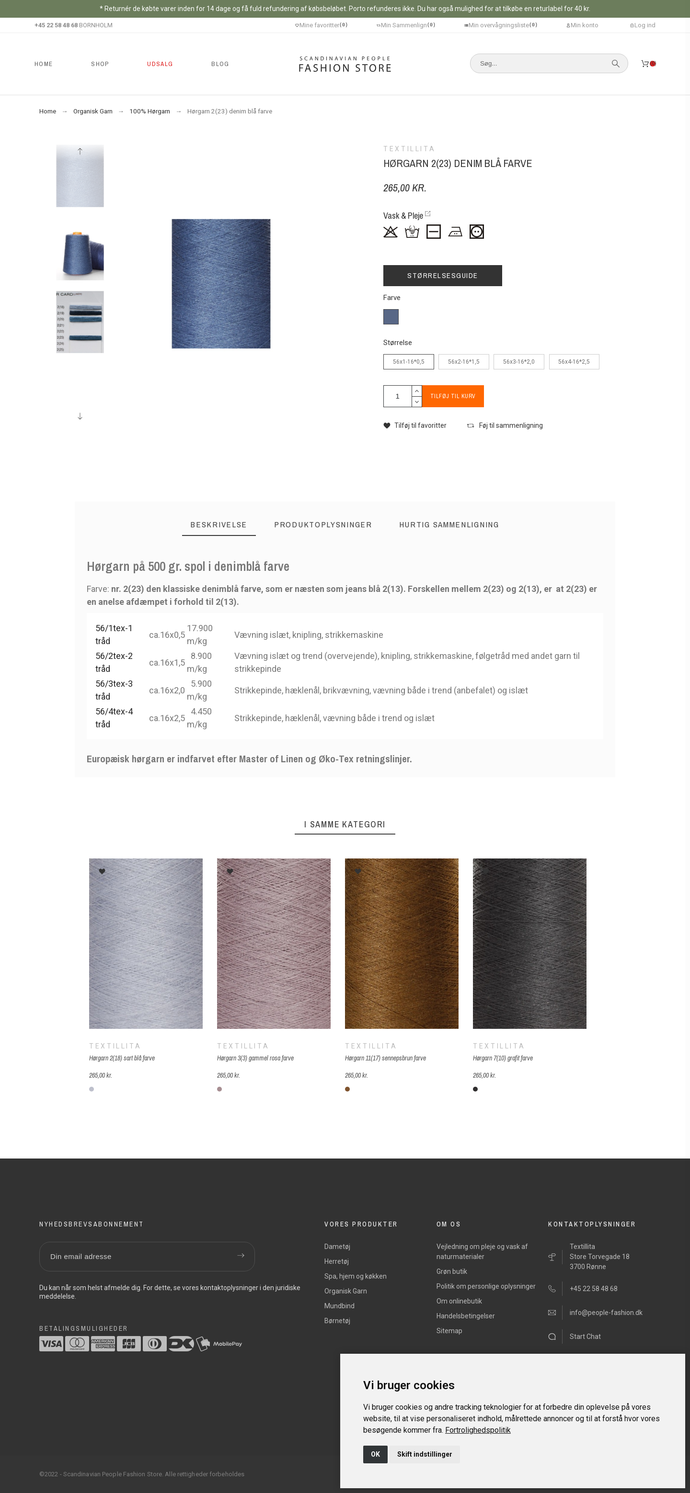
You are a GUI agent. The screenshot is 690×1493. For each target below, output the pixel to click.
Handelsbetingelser (466, 1316)
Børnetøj (337, 1321)
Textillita (115, 1046)
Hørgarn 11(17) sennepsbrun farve (385, 1058)
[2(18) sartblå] (91, 1089)
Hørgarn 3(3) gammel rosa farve (255, 1058)
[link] (478, 1430)
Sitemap (449, 1331)
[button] (415, 425)
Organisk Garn (345, 1291)
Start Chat (585, 1336)
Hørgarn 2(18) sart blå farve (122, 1058)
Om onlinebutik (459, 1301)
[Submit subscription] (240, 1256)
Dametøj (337, 1246)
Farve (392, 297)
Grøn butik (452, 1271)
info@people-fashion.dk (606, 1312)
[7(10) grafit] (475, 1089)
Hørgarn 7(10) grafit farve (503, 1058)
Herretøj (336, 1261)
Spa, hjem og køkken (355, 1276)
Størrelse (397, 342)
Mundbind (339, 1306)
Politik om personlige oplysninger (486, 1286)
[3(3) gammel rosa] (219, 1089)
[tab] (219, 524)
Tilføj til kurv (460, 396)
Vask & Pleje (403, 216)
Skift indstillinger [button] (424, 1454)
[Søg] (549, 63)
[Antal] (397, 396)
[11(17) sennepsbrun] (347, 1089)
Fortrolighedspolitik (478, 1430)
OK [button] (375, 1454)
